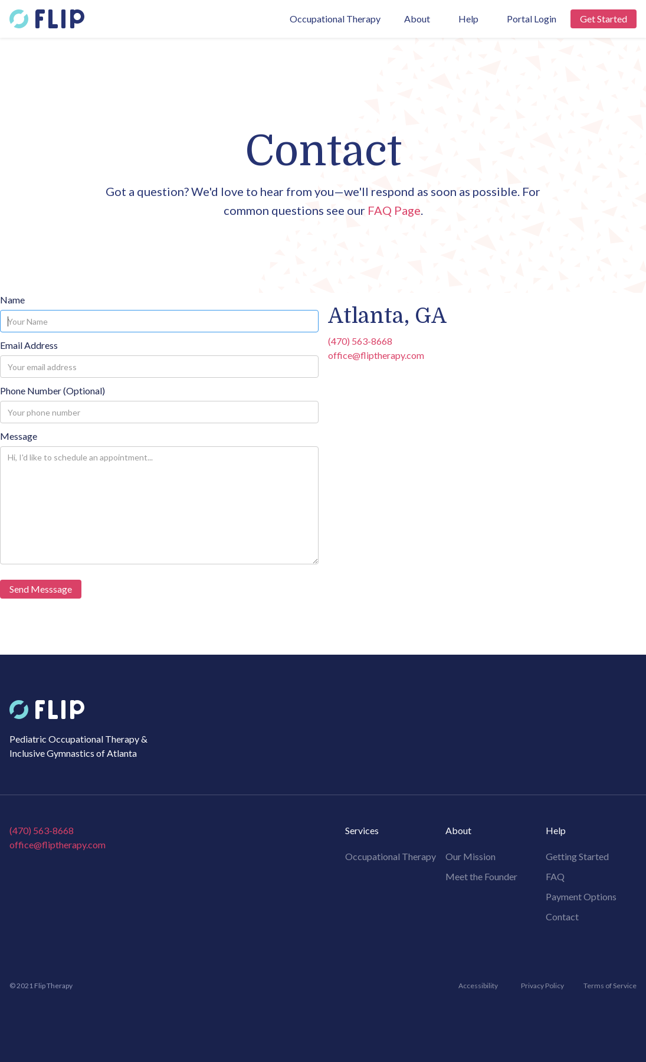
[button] (417, 18)
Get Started (603, 18)
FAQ (555, 876)
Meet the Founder (481, 876)
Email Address (29, 345)
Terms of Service (610, 986)
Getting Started (577, 856)
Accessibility (478, 986)
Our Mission (470, 856)
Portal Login (531, 18)
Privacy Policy (542, 986)
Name (12, 299)
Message (18, 436)
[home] (46, 19)
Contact (562, 916)
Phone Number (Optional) (52, 390)
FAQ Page (394, 210)
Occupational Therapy (335, 18)
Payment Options (581, 896)
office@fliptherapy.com (376, 355)
